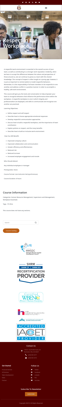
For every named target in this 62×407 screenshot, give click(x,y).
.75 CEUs (10, 204)
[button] (46, 7)
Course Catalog (11, 231)
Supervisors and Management (44, 197)
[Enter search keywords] (20, 222)
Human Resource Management (22, 197)
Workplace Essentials (10, 200)
